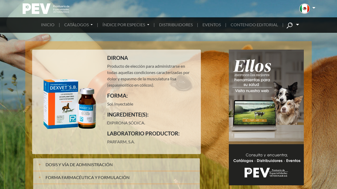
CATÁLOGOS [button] (77, 24)
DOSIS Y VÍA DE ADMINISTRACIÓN (79, 164)
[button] (307, 8)
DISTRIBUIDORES (176, 24)
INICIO (47, 24)
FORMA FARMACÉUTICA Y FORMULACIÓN (88, 177)
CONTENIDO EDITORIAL (254, 24)
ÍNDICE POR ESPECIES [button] (124, 24)
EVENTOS (211, 24)
